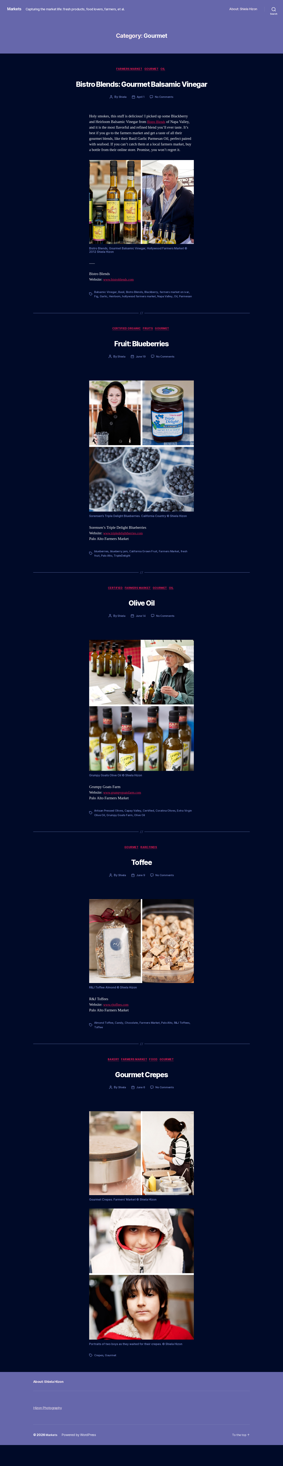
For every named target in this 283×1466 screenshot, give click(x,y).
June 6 (140, 1108)
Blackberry (152, 306)
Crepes (99, 1376)
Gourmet (152, 69)
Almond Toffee (104, 1043)
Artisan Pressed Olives (109, 830)
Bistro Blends (157, 135)
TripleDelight (123, 574)
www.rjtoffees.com (117, 1025)
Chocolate (133, 1043)
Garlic (103, 310)
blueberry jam (120, 570)
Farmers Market (128, 69)
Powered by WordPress (80, 1456)
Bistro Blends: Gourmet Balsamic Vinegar (141, 90)
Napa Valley (166, 310)
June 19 (140, 375)
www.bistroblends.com (120, 293)
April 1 (140, 111)
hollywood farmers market (140, 310)
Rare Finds (150, 867)
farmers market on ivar (176, 306)
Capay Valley (134, 830)
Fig (96, 310)
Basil (121, 306)
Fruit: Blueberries (141, 361)
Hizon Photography (50, 1428)
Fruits (149, 347)
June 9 (140, 895)
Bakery (111, 1080)
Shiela (122, 111)
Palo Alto (107, 574)
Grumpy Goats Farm (128, 834)
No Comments (164, 111)
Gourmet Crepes (141, 1094)
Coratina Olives (168, 830)
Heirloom (115, 310)
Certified (112, 607)
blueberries (101, 570)
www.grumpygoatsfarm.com (125, 812)
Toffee (141, 881)
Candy (120, 1043)
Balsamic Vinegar (105, 306)
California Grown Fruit (145, 570)
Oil (166, 69)
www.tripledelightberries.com (126, 552)
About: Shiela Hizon (243, 9)
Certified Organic (125, 347)
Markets (15, 9)
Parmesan (100, 314)
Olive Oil (141, 621)
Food (155, 1080)
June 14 (140, 635)
